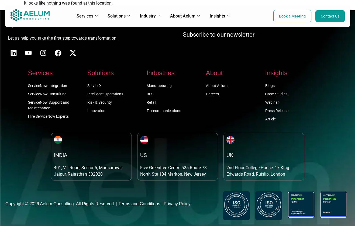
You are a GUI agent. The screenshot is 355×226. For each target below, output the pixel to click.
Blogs (270, 86)
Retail (151, 102)
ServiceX (94, 86)
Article (270, 119)
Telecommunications (164, 111)
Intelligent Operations (105, 94)
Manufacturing (159, 86)
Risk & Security (99, 102)
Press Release (276, 111)
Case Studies (276, 94)
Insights (220, 16)
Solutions (119, 16)
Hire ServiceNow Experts (48, 116)
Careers (212, 94)
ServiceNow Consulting (47, 94)
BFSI (150, 94)
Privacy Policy (177, 203)
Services (87, 16)
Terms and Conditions (139, 203)
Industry (150, 16)
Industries (161, 73)
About (214, 73)
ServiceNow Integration (47, 86)
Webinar (272, 102)
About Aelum (185, 16)
